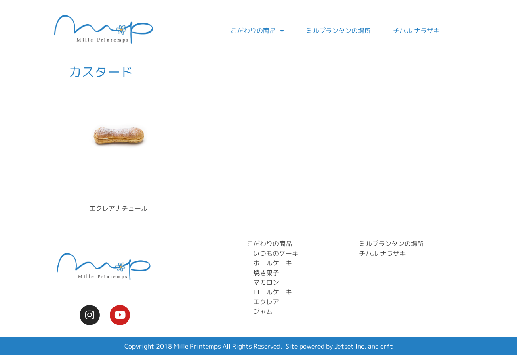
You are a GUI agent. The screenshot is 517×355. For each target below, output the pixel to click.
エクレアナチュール (118, 208)
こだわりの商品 (257, 30)
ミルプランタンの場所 (338, 30)
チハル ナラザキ (416, 30)
